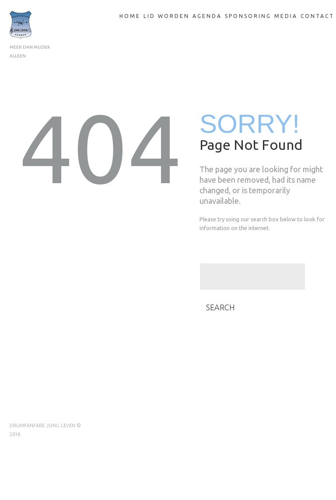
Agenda (207, 16)
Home (129, 16)
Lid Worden (166, 16)
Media (286, 16)
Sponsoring (248, 16)
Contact (317, 16)
